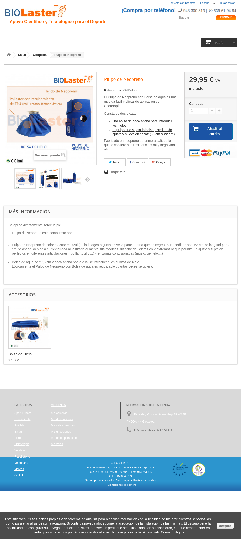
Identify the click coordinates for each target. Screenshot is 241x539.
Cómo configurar (173, 532)
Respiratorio (159, 42)
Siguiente (87, 179)
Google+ (160, 162)
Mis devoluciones (62, 419)
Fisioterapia (116, 42)
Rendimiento (111, 31)
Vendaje (137, 42)
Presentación (31, 31)
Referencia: (113, 90)
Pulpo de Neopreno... (120, 354)
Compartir (138, 162)
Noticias (132, 31)
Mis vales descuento (64, 425)
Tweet (115, 162)
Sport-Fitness (17, 42)
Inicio (10, 31)
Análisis (79, 42)
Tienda (219, 32)
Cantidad (196, 104)
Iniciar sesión (227, 2)
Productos (167, 31)
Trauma (70, 31)
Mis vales (57, 444)
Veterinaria (183, 42)
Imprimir (118, 172)
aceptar (225, 526)
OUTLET (20, 475)
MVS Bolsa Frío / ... (71, 354)
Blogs (149, 31)
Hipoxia (53, 31)
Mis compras (59, 413)
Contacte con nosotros (182, 2)
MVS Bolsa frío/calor (24, 354)
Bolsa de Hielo (162, 354)
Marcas (19, 469)
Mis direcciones (61, 431)
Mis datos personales (64, 438)
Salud (63, 42)
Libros (96, 42)
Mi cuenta (58, 405)
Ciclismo (88, 31)
